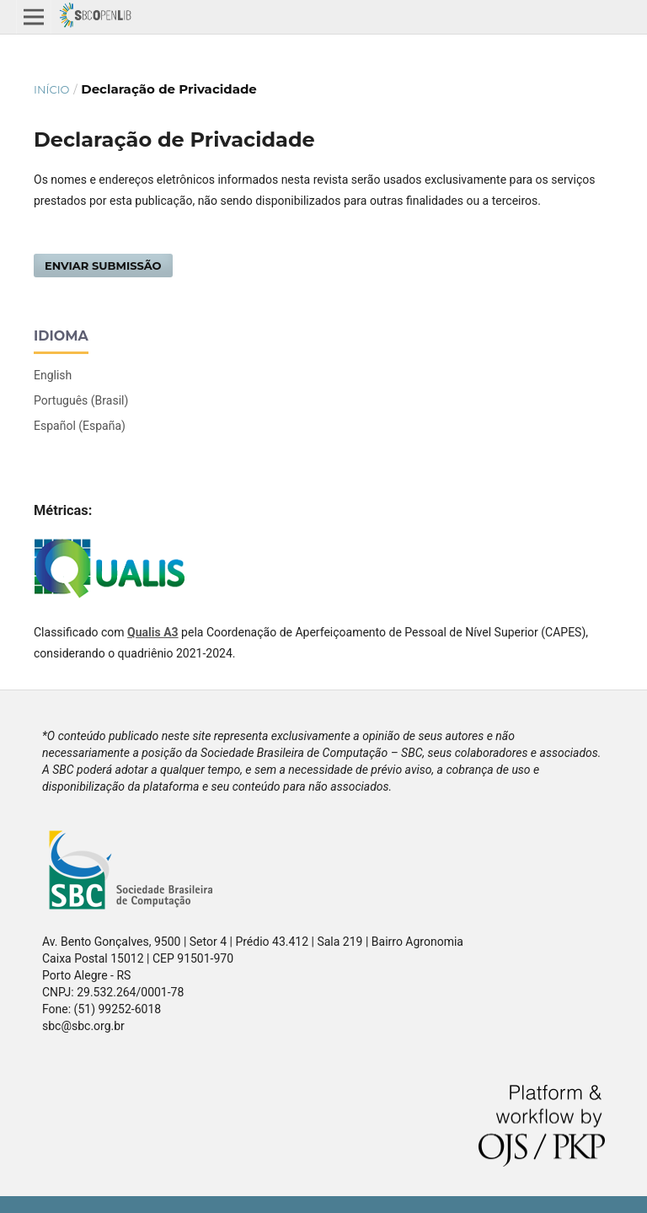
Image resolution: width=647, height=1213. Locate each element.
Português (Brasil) (81, 400)
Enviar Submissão (103, 265)
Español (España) (80, 425)
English (53, 375)
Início (51, 89)
